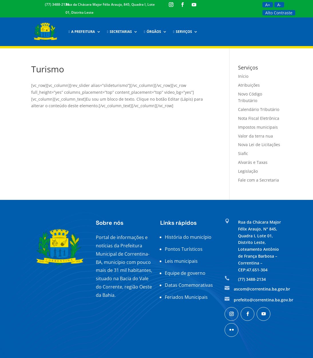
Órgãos (152, 31)
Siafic (243, 153)
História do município (188, 237)
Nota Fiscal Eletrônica (258, 118)
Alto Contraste (278, 12)
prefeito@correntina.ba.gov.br (263, 300)
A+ (267, 4)
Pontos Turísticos (184, 249)
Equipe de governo (185, 273)
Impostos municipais (258, 127)
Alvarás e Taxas (253, 162)
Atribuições (249, 85)
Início (243, 76)
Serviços (182, 31)
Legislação (248, 171)
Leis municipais (181, 261)
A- (279, 4)
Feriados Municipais (186, 297)
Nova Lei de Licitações (259, 144)
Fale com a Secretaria (258, 180)
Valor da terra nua (255, 136)
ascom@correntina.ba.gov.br (262, 289)
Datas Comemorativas (189, 285)
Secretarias (119, 31)
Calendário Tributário (258, 109)
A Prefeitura (81, 31)
